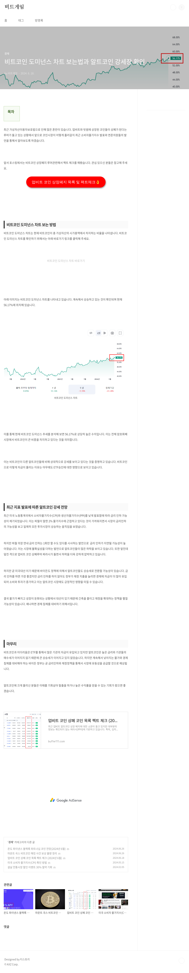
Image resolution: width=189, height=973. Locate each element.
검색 (173, 7)
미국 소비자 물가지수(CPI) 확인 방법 (27, 862)
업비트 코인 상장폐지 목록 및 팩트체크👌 (66, 182)
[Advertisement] (66, 800)
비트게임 (14, 7)
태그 (21, 20)
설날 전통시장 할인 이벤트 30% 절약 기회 (30, 867)
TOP (182, 961)
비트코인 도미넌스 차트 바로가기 (66, 261)
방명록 (39, 20)
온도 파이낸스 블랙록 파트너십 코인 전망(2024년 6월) (37, 848)
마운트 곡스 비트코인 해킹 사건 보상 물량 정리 (32, 853)
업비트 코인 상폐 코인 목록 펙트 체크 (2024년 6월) (35, 858)
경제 (10, 842)
